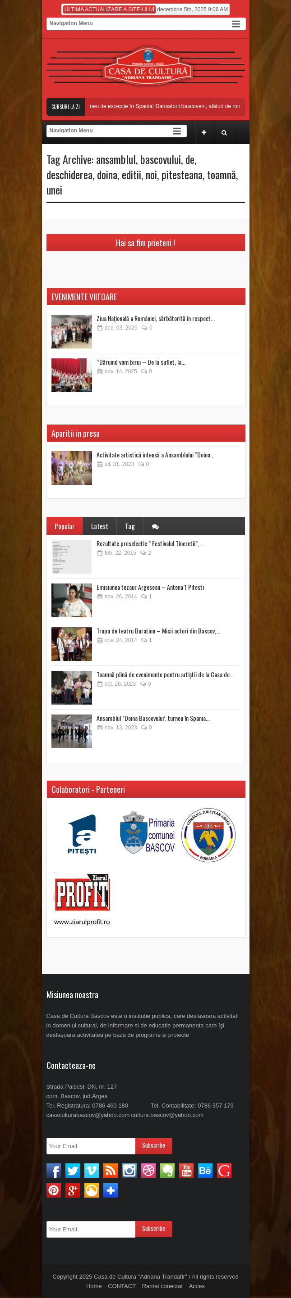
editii (131, 174)
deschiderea (69, 174)
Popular (64, 526)
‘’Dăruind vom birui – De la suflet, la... (141, 361)
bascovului (160, 159)
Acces (197, 1286)
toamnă (221, 174)
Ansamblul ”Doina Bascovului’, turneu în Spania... (153, 718)
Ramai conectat (162, 1286)
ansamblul (116, 159)
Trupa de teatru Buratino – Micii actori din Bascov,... (158, 630)
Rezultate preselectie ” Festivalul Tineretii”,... (150, 543)
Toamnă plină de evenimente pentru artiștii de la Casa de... (165, 674)
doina (107, 174)
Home (94, 1286)
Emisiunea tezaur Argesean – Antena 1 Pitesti (150, 587)
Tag (130, 526)
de (189, 159)
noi (151, 174)
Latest (99, 526)
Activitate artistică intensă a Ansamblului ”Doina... (155, 454)
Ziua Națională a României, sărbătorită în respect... (156, 318)
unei (54, 189)
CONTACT (122, 1286)
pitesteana (182, 174)
